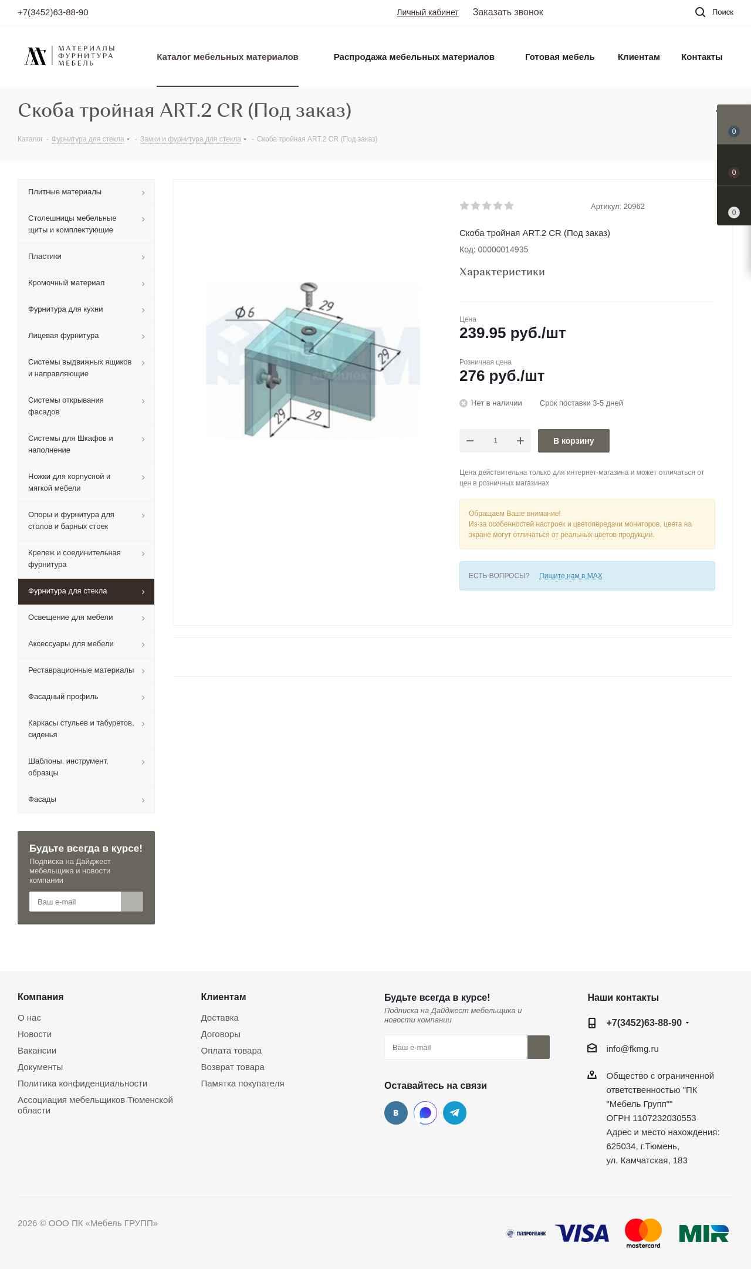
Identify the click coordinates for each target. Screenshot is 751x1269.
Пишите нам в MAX (571, 576)
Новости (35, 1034)
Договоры (221, 1034)
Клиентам (223, 996)
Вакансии (37, 1050)
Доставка (220, 1017)
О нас (29, 1017)
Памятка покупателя (243, 1083)
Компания (41, 996)
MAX (425, 1113)
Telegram (454, 1113)
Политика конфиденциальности (82, 1083)
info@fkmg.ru (632, 1049)
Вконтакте (396, 1113)
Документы (40, 1067)
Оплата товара (231, 1050)
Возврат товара (233, 1067)
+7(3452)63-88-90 (53, 12)
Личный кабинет (427, 12)
